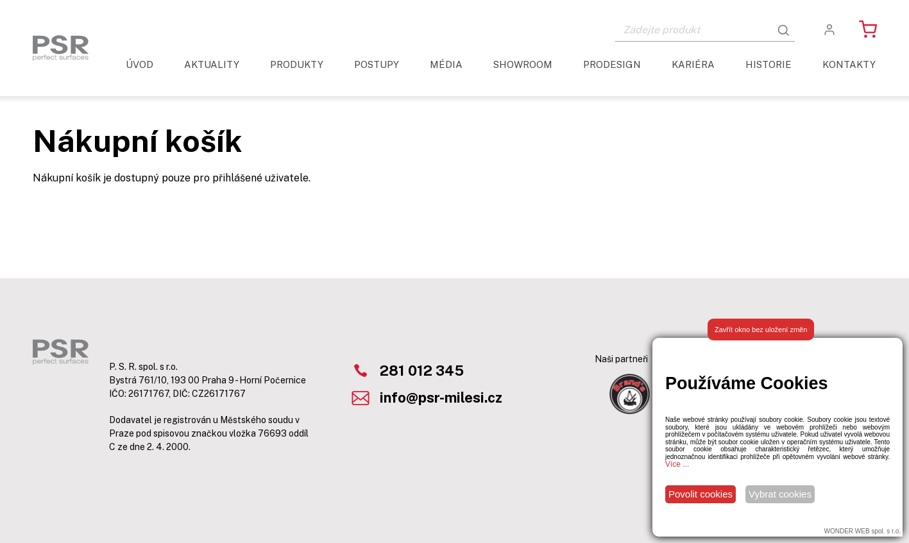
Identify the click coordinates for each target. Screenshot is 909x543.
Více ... (677, 464)
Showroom (522, 64)
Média (446, 64)
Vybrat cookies (780, 494)
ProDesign (612, 64)
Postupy (376, 64)
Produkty (296, 64)
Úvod (139, 64)
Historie (768, 64)
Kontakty (849, 64)
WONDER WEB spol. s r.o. (862, 531)
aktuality (211, 64)
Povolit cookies (700, 494)
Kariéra (693, 64)
